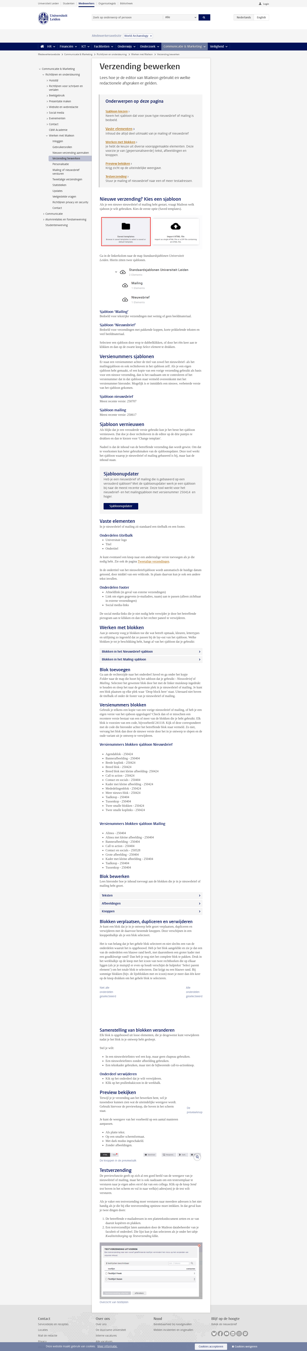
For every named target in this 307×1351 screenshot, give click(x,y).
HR (49, 46)
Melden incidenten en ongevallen (173, 1321)
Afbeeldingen (111, 903)
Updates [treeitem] (57, 191)
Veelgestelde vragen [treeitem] (64, 197)
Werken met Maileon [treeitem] (59, 136)
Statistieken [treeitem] (59, 185)
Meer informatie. (107, 1346)
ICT (83, 46)
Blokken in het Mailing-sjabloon (124, 659)
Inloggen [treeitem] (57, 141)
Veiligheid (217, 46)
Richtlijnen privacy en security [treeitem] (70, 202)
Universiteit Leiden (48, 3)
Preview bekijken (118, 164)
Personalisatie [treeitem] (60, 164)
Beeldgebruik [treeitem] (55, 96)
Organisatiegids (107, 3)
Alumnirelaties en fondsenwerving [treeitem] (64, 220)
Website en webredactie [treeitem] (61, 107)
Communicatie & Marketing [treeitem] (56, 69)
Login (266, 3)
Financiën (66, 46)
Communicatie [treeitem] (52, 214)
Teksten (107, 895)
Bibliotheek (126, 3)
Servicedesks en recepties (53, 1316)
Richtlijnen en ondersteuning (112, 54)
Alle (167, 17)
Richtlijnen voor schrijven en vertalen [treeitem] (64, 88)
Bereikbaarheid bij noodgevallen (173, 1316)
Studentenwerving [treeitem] (56, 225)
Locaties (43, 1321)
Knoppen (108, 911)
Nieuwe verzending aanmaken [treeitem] (70, 153)
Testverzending (116, 176)
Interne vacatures (106, 1327)
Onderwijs (125, 46)
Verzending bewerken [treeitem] (66, 158)
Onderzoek (147, 46)
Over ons (101, 1316)
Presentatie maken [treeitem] (58, 101)
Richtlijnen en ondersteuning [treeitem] (61, 75)
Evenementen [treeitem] (55, 118)
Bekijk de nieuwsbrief (224, 1316)
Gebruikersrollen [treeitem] (62, 147)
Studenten (68, 3)
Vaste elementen (119, 129)
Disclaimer (44, 1338)
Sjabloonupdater (120, 506)
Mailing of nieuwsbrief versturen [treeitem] (65, 172)
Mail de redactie (47, 1327)
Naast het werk (105, 1338)
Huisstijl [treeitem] (51, 81)
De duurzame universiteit (111, 1321)
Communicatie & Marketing (183, 46)
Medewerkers (86, 3)
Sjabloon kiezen (117, 111)
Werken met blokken (120, 142)
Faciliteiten (101, 46)
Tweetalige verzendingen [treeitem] (67, 179)
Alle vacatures (104, 1333)
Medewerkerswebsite (49, 54)
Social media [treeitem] (54, 113)
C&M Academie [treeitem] (58, 130)
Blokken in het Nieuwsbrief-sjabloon (127, 651)
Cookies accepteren (211, 1346)
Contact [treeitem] (51, 124)
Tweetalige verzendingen (153, 561)
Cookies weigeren (246, 1346)
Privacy (42, 1333)
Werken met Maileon (142, 54)
